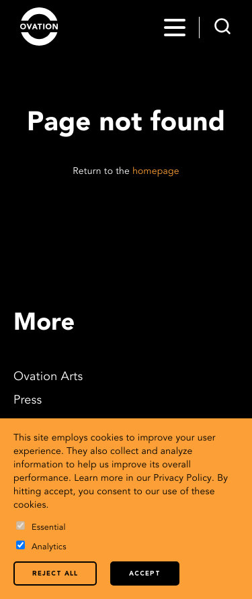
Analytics (41, 546)
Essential (41, 527)
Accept (145, 574)
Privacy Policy (182, 478)
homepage (155, 172)
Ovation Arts (48, 377)
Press (27, 401)
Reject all (55, 574)
